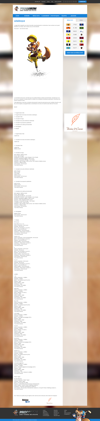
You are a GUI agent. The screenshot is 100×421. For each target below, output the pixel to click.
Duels (81, 20)
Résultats (36, 16)
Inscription (57, 415)
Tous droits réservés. (24, 419)
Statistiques (55, 16)
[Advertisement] (62, 9)
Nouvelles (37, 1)
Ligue (17, 16)
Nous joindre (58, 1)
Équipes (64, 16)
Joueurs (73, 16)
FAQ (52, 1)
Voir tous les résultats (75, 52)
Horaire (26, 16)
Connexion (67, 414)
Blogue (43, 1)
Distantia (35, 419)
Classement (45, 16)
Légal (48, 1)
